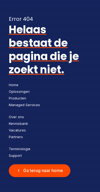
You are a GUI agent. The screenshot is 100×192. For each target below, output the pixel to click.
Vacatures (17, 130)
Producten (17, 98)
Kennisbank (18, 123)
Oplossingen (19, 91)
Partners (16, 137)
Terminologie (19, 149)
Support (15, 155)
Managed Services (24, 105)
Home (13, 85)
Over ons (16, 117)
